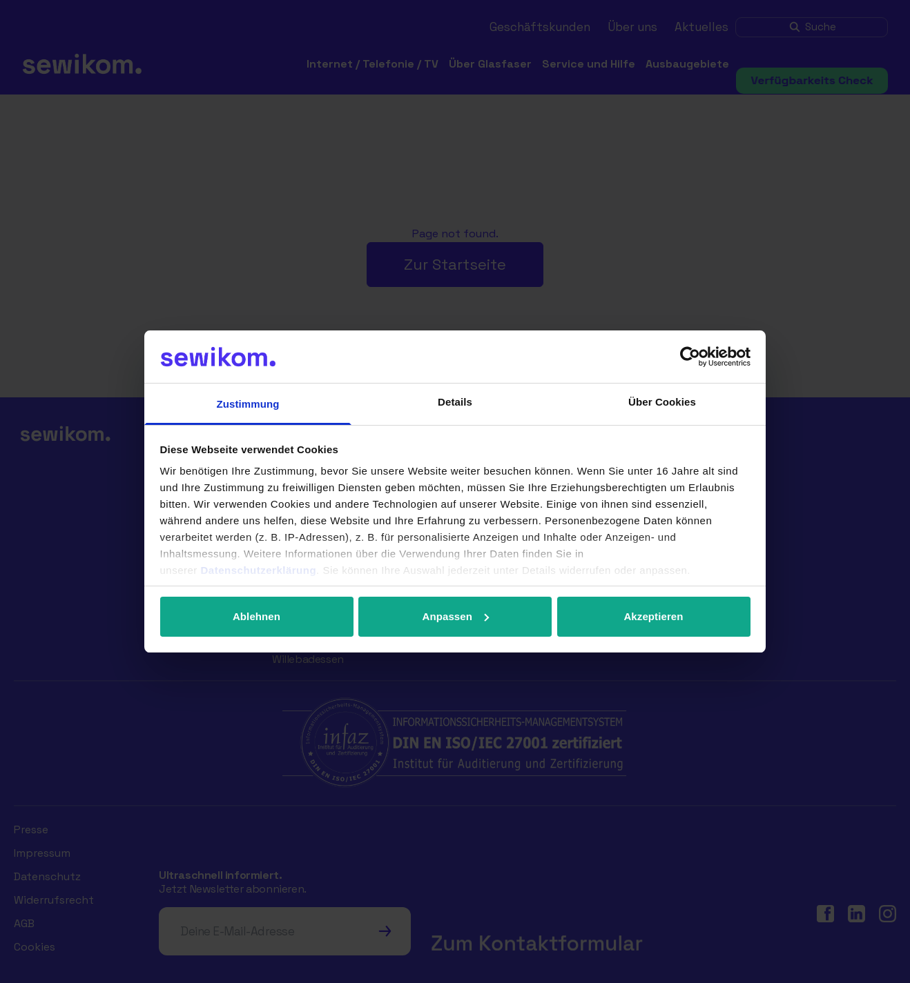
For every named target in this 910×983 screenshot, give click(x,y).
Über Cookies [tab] (662, 402)
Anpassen (456, 616)
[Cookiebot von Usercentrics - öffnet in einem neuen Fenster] (690, 356)
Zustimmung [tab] (248, 404)
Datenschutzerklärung (259, 570)
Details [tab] (455, 402)
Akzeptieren (653, 616)
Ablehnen (256, 616)
